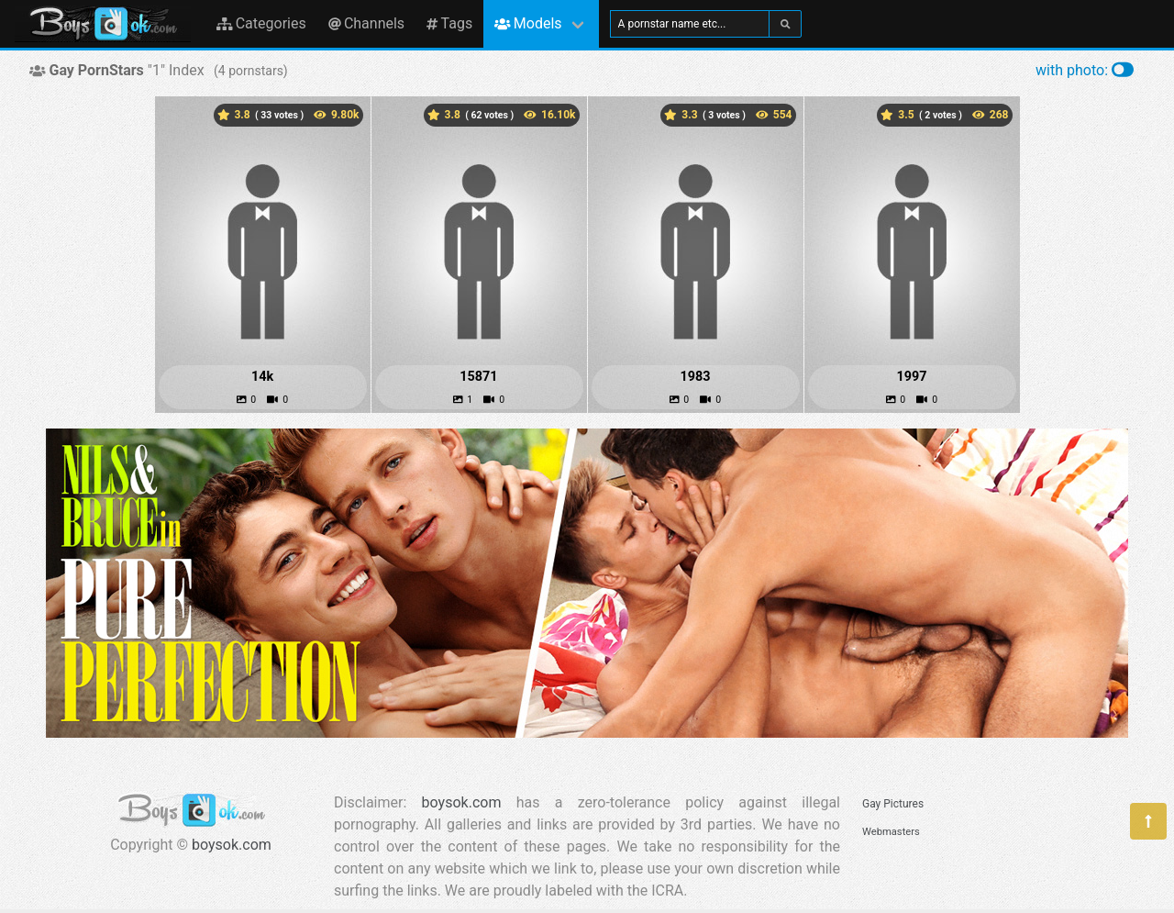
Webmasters (891, 832)
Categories (261, 23)
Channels (366, 23)
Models (527, 23)
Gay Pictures (893, 803)
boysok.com (231, 844)
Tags (449, 23)
